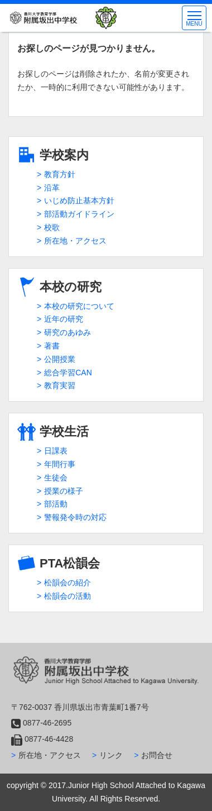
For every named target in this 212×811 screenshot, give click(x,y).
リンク (111, 755)
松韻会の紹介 (67, 582)
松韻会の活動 (67, 595)
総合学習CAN (68, 372)
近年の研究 (63, 318)
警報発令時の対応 (75, 517)
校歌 (52, 227)
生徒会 (56, 477)
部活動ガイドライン (79, 213)
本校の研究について (79, 306)
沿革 (52, 187)
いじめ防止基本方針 (79, 200)
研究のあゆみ (67, 332)
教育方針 (59, 174)
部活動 (56, 503)
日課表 (56, 450)
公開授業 (59, 359)
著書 (52, 345)
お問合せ (156, 755)
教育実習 (59, 385)
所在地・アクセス (75, 240)
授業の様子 (63, 490)
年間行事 (59, 464)
